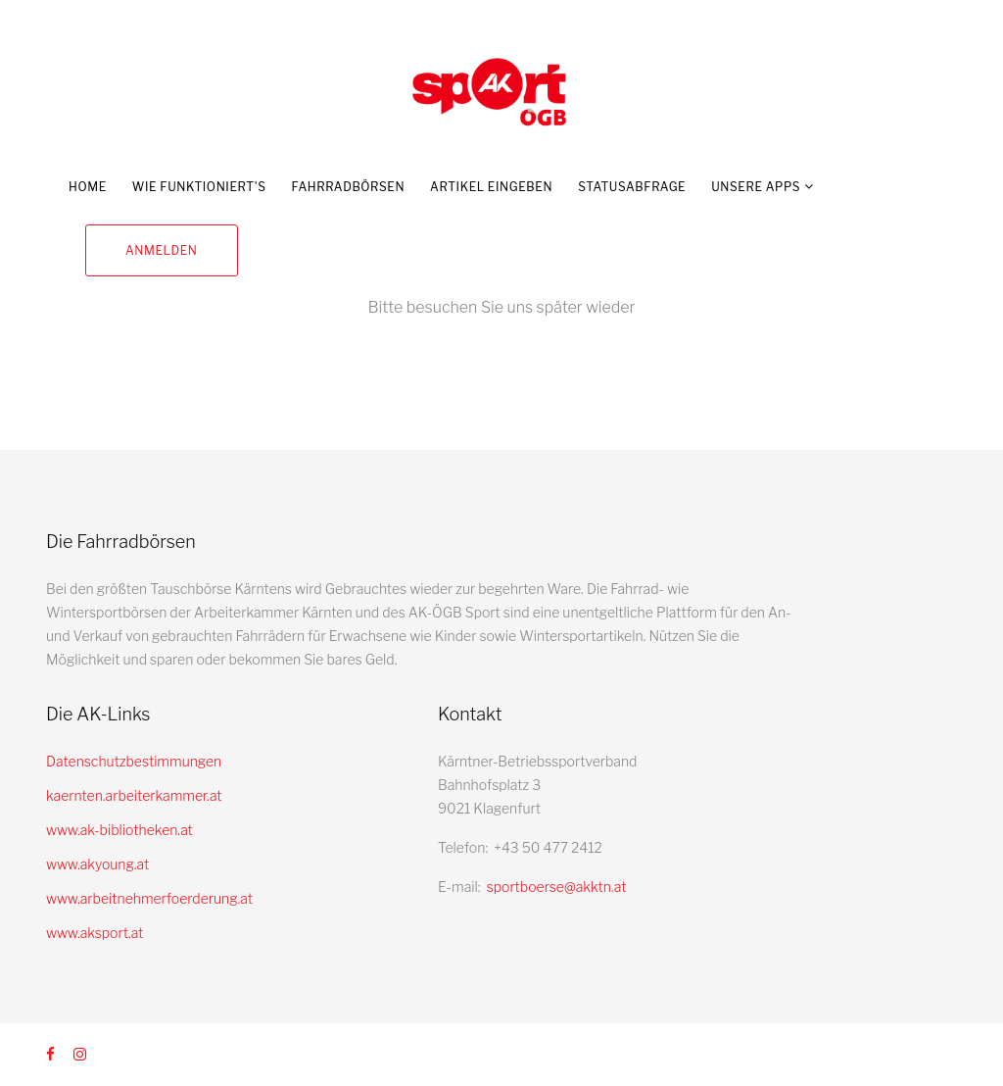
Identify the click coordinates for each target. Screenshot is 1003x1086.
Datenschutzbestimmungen (133, 761)
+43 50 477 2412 (548, 847)
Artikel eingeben (491, 186)
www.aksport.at (94, 932)
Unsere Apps (755, 186)
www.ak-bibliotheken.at (119, 829)
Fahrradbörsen (348, 186)
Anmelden (161, 250)
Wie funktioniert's (199, 186)
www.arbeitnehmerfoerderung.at (149, 898)
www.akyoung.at (97, 864)
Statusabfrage (632, 186)
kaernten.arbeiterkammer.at (134, 795)
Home (88, 186)
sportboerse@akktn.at (557, 886)
